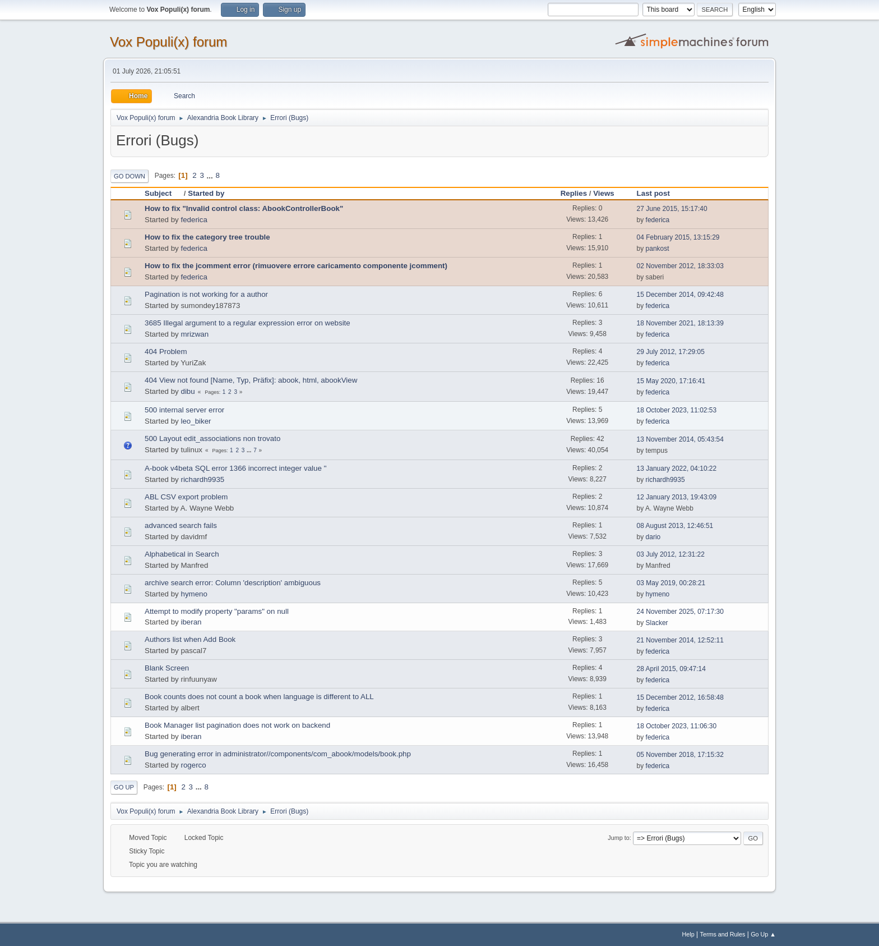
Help (688, 934)
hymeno (194, 594)
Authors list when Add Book (190, 639)
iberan (191, 622)
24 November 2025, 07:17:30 (680, 612)
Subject (163, 193)
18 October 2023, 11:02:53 (677, 410)
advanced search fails (181, 525)
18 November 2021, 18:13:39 (680, 323)
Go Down (129, 176)
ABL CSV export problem (186, 497)
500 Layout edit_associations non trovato (212, 438)
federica (194, 219)
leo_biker (196, 421)
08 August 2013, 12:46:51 (675, 526)
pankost (657, 248)
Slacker (657, 623)
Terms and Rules (723, 934)
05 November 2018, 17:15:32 (680, 755)
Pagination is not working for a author (206, 294)
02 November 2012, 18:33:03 (680, 266)
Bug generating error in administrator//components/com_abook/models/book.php (278, 754)
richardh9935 (202, 479)
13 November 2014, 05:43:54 (680, 439)
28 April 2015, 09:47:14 (671, 669)
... (211, 175)
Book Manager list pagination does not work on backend (237, 725)
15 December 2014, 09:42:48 (680, 295)
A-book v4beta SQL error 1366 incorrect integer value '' (236, 468)
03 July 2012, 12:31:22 (671, 554)
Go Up (124, 787)
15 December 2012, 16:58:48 (680, 697)
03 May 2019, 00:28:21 (671, 583)
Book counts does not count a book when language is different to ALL (259, 696)
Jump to (618, 837)
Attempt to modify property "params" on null (217, 611)
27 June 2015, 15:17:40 (672, 209)
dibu (188, 391)
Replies (574, 193)
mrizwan (195, 334)
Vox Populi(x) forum (168, 41)
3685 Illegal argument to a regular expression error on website (247, 323)
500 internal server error (184, 410)
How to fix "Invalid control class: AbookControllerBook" (244, 208)
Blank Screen (167, 668)
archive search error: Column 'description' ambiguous (233, 582)
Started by (206, 193)
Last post (653, 193)
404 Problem (166, 351)
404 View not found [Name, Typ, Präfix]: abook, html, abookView (251, 380)
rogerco (193, 765)
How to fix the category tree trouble (207, 237)
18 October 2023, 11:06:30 (677, 726)
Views (603, 193)
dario (653, 537)
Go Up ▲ (763, 934)
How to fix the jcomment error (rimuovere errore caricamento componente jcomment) (296, 265)
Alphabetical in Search (182, 554)
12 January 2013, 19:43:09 (677, 497)
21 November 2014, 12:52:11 (680, 640)
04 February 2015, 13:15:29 (678, 237)
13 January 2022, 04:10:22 (677, 468)
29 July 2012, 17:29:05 (671, 352)
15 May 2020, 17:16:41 (671, 381)
